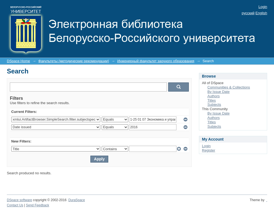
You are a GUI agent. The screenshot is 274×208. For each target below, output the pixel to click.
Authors (213, 96)
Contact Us (15, 205)
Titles (211, 100)
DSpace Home (18, 61)
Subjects (214, 104)
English (261, 13)
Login (262, 7)
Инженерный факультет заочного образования (155, 61)
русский (248, 13)
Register (208, 150)
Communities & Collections (228, 87)
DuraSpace (76, 200)
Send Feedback (37, 205)
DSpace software (19, 200)
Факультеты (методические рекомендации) (73, 61)
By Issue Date (218, 92)
